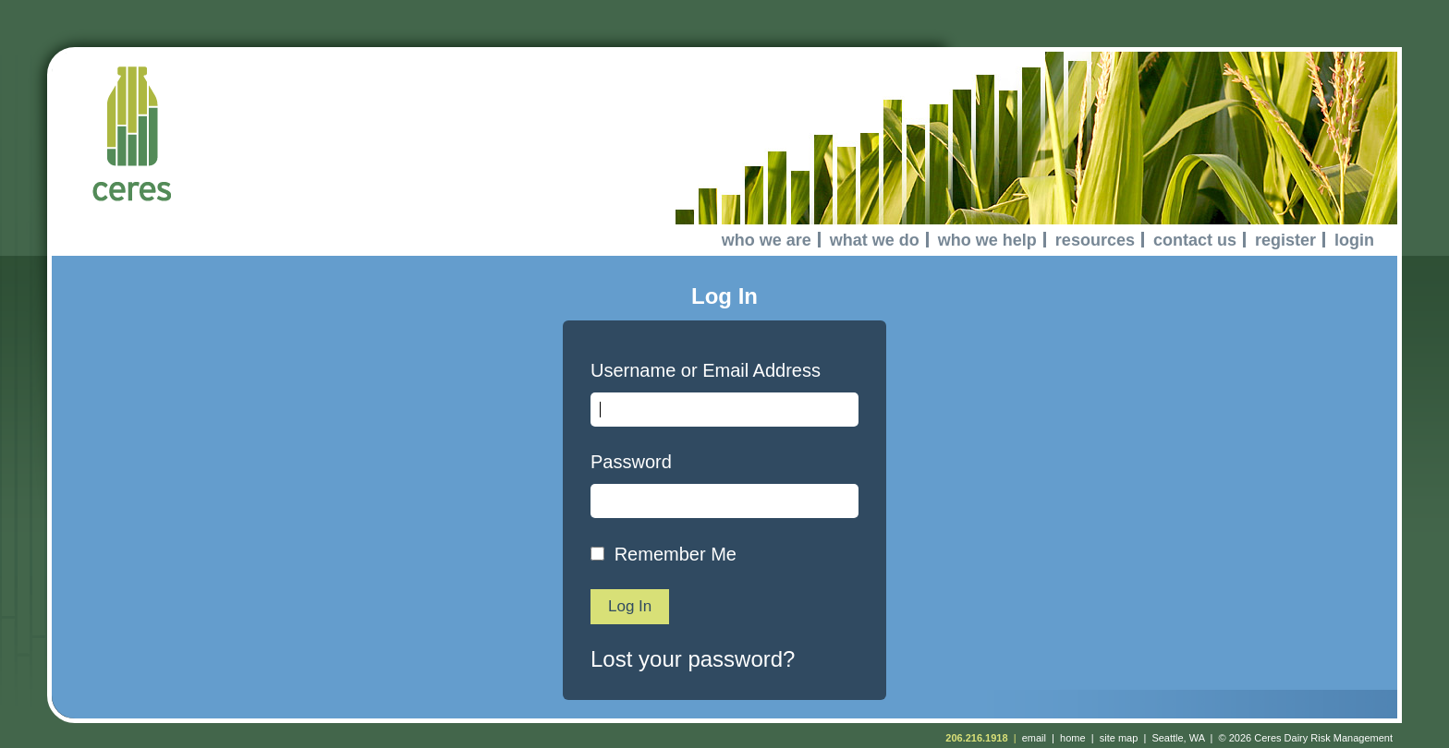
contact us (1194, 240)
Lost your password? (693, 658)
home (1073, 737)
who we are (766, 240)
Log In (629, 606)
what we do (874, 240)
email (1034, 737)
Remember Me (676, 554)
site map (1119, 737)
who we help (987, 240)
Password (631, 462)
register (1285, 240)
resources (1095, 240)
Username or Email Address (706, 370)
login (1354, 240)
